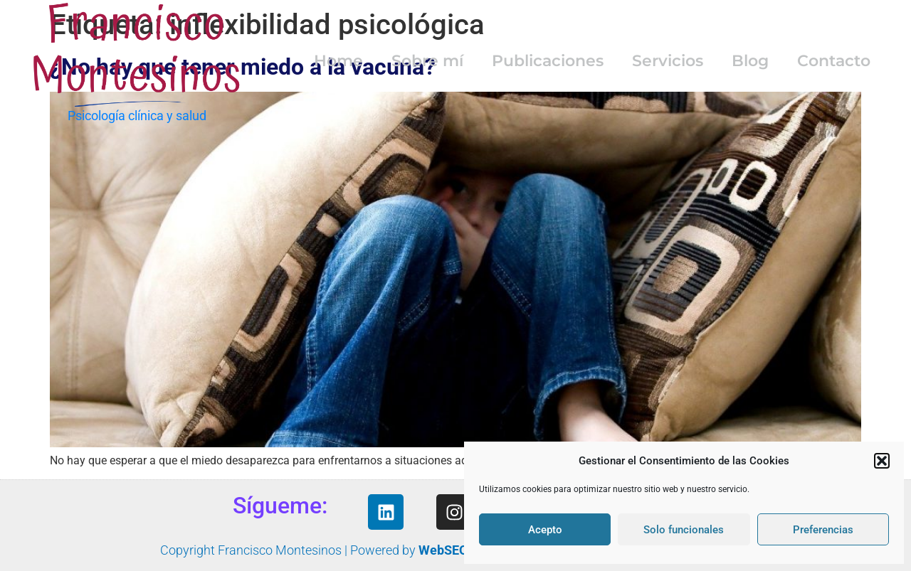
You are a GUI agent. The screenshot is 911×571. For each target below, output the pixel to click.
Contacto (833, 60)
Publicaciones (548, 60)
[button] (882, 461)
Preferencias (823, 529)
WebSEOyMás (458, 550)
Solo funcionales (683, 529)
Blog (750, 60)
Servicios (667, 60)
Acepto (545, 529)
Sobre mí (427, 60)
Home (338, 60)
